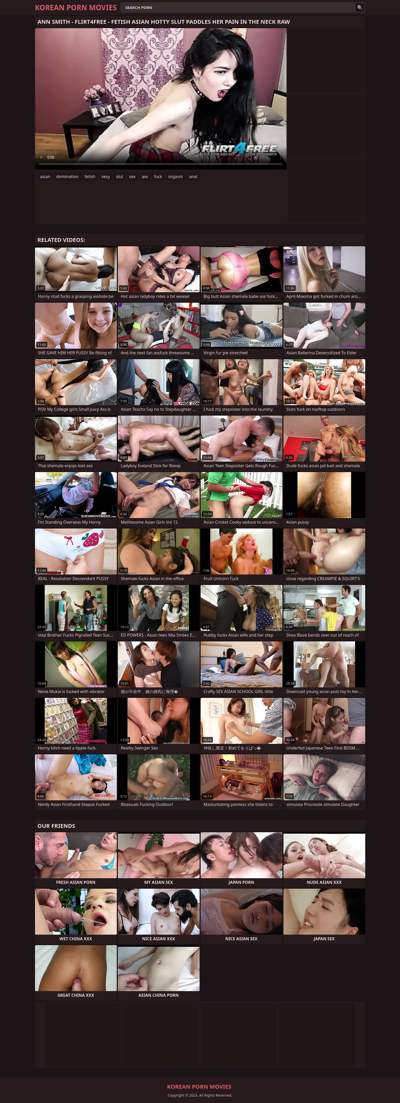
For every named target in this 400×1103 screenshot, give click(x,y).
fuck (158, 176)
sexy (105, 176)
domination (67, 176)
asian (45, 176)
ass (145, 176)
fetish (90, 176)
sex (132, 176)
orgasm (175, 176)
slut (119, 176)
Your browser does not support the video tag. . (161, 99)
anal (193, 176)
